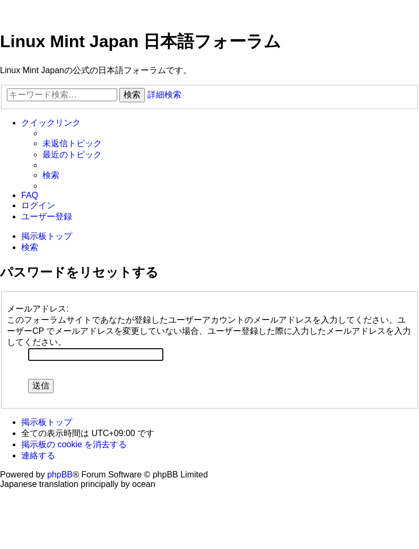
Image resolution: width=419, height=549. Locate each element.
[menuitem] (72, 143)
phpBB (60, 474)
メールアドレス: (37, 308)
